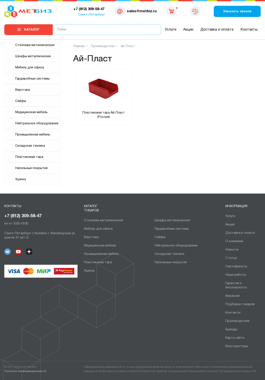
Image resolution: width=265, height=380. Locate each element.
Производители (237, 321)
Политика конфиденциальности (25, 371)
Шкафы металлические (33, 56)
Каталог (32, 29)
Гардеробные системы (32, 78)
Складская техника (30, 145)
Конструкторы (236, 346)
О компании (234, 241)
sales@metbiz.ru (142, 11)
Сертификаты (236, 266)
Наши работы (235, 274)
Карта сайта (234, 337)
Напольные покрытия (31, 168)
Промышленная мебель (32, 134)
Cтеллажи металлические (34, 45)
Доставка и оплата (216, 29)
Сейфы (20, 101)
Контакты (248, 29)
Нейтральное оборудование (36, 123)
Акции (188, 29)
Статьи (231, 258)
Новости (232, 249)
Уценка (20, 179)
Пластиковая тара (29, 156)
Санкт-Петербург (91, 14)
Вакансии (232, 295)
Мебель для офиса (29, 67)
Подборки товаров (240, 304)
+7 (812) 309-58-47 (23, 216)
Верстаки (22, 89)
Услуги (170, 29)
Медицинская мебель (31, 112)
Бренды (231, 329)
